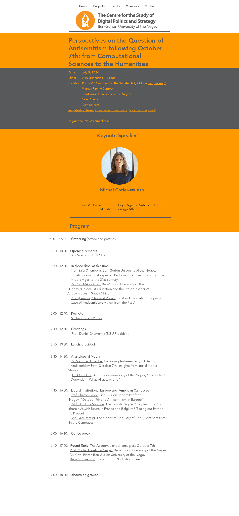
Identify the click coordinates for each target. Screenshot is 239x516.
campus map (156, 83)
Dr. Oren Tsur (79, 255)
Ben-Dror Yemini (83, 418)
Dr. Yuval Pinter (80, 455)
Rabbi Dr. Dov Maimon (87, 404)
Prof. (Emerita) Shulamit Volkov (93, 298)
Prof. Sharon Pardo (84, 395)
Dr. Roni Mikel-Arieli (85, 284)
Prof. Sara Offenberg (86, 270)
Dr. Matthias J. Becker (87, 361)
